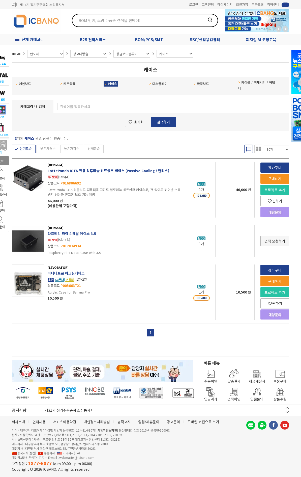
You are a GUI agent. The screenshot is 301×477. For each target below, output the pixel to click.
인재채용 (39, 421)
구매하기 (274, 178)
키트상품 (67, 83)
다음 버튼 (287, 412)
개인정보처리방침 (97, 421)
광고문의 (173, 421)
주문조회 (258, 4)
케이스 (111, 83)
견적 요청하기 (274, 241)
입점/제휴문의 (148, 421)
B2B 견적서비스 (93, 39)
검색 (210, 20)
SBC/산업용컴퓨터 (205, 39)
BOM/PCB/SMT (149, 39)
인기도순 (26, 148)
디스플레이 (158, 83)
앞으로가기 (285, 29)
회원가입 (242, 4)
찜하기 (275, 200)
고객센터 (208, 4)
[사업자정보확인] (107, 430)
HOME (16, 54)
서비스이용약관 (64, 421)
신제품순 (94, 148)
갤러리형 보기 (258, 148)
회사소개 (18, 421)
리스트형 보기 (248, 148)
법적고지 (124, 421)
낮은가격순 (47, 148)
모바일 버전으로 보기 (203, 421)
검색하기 (163, 121)
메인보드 (23, 83)
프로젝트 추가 (274, 189)
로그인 (193, 4)
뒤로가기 (278, 29)
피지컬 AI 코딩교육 (261, 39)
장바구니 (278, 4)
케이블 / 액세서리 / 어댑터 (256, 85)
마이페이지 (224, 4)
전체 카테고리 (33, 39)
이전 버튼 (287, 408)
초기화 (139, 121)
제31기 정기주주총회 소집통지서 (42, 4)
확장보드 (201, 83)
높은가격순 (71, 148)
